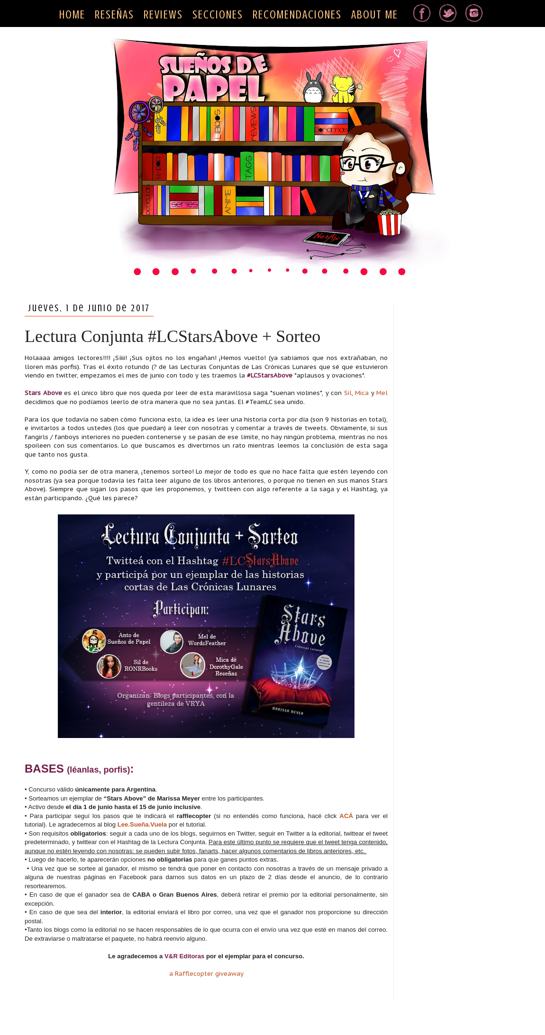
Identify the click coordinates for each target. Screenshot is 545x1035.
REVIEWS (163, 14)
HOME (72, 14)
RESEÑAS (114, 14)
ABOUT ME (374, 14)
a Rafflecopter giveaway (206, 974)
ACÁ (346, 815)
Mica (362, 393)
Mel (382, 393)
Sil (348, 393)
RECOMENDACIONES (297, 14)
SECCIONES (217, 14)
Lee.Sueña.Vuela (142, 824)
